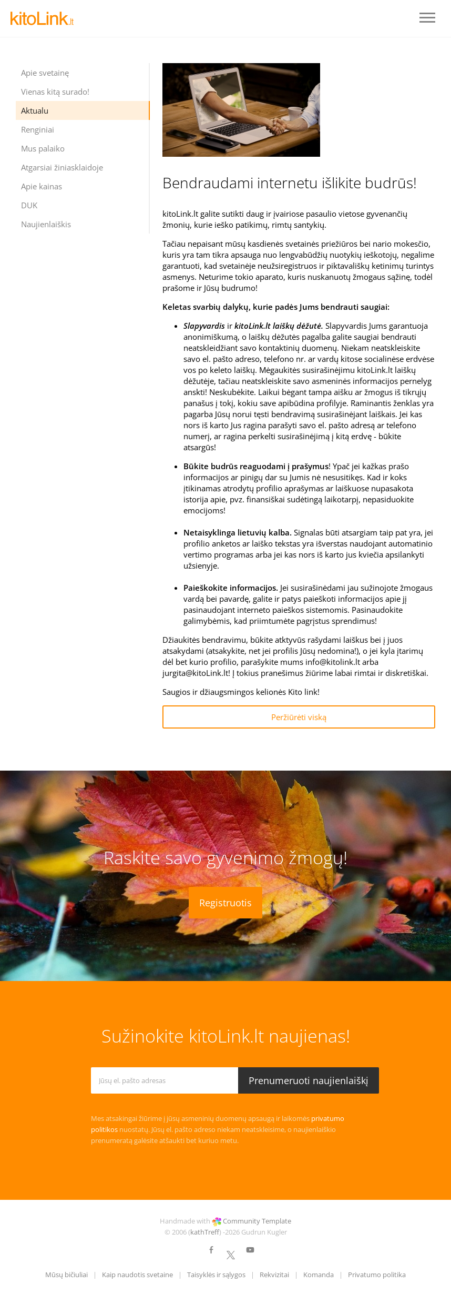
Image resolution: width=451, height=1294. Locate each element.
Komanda (318, 1274)
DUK (29, 205)
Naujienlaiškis (46, 224)
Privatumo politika (377, 1274)
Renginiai (37, 129)
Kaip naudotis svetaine (137, 1274)
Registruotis (225, 902)
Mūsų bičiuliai (66, 1274)
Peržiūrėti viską (298, 717)
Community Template (257, 1221)
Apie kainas (41, 186)
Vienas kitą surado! (55, 91)
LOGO (42, 18)
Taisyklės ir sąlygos (216, 1274)
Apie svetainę (45, 72)
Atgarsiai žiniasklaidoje (62, 167)
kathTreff (204, 1232)
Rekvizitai (274, 1274)
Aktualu (34, 110)
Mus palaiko (43, 148)
